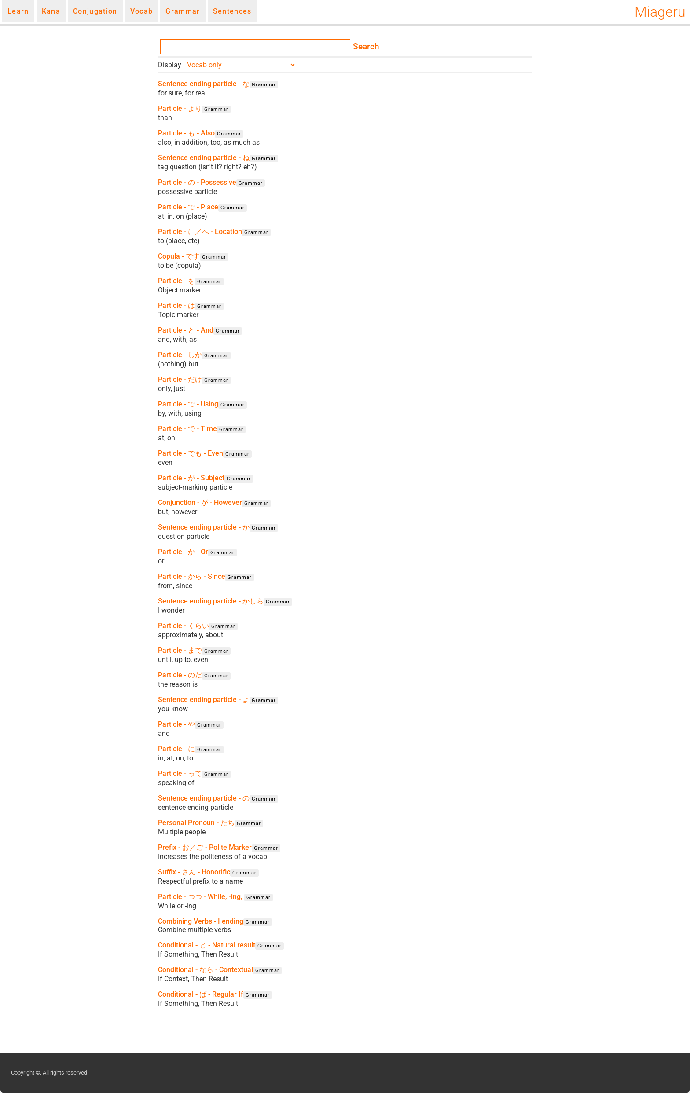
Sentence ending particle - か (204, 527)
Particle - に (176, 749)
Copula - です (179, 256)
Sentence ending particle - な (204, 84)
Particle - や (176, 724)
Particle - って (180, 773)
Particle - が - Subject (191, 478)
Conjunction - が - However (200, 502)
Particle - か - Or (183, 552)
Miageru (660, 12)
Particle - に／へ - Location (200, 231)
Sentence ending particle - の (204, 798)
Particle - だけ (180, 379)
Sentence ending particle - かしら (211, 601)
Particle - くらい (183, 625)
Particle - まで (180, 650)
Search (366, 46)
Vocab (141, 11)
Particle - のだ (180, 675)
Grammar (182, 11)
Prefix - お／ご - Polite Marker (205, 847)
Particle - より (180, 108)
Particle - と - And (185, 330)
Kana (51, 11)
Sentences (232, 11)
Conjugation (95, 11)
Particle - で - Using (188, 404)
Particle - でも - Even (190, 453)
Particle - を (176, 281)
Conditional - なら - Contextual (205, 969)
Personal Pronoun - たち (196, 823)
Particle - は (176, 305)
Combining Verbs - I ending (200, 921)
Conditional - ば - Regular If (200, 994)
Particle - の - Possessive (197, 182)
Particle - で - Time (187, 428)
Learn (18, 11)
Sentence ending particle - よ (204, 699)
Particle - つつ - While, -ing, (201, 896)
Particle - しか (180, 355)
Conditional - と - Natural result (206, 945)
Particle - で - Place (188, 207)
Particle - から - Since (191, 576)
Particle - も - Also (186, 133)
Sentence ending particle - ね (204, 158)
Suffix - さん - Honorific (194, 872)
